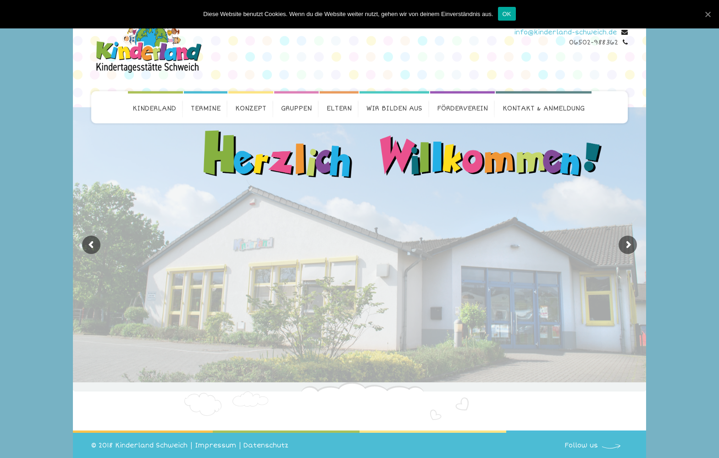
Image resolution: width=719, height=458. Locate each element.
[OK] (707, 14)
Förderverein (462, 108)
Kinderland (154, 108)
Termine (206, 108)
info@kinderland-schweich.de (565, 32)
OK (507, 14)
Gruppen (296, 108)
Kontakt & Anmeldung (544, 108)
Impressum (215, 445)
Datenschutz (265, 445)
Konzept (250, 108)
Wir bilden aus (394, 108)
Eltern (339, 108)
